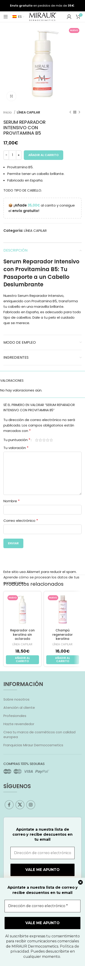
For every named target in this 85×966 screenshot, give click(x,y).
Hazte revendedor (18, 723)
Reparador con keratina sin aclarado (22, 634)
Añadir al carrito (43, 155)
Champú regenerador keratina (62, 634)
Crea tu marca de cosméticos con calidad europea (39, 734)
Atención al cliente (19, 707)
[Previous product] (70, 112)
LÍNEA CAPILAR (28, 112)
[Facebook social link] (12, 805)
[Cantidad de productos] (12, 155)
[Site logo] (42, 16)
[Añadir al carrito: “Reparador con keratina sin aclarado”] (22, 659)
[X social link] (22, 805)
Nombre (11, 501)
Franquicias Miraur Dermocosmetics (33, 745)
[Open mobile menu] (5, 16)
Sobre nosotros (16, 699)
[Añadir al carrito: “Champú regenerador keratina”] (62, 659)
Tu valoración (16, 447)
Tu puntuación (16, 440)
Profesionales (14, 715)
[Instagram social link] (32, 805)
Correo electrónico (20, 520)
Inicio (8, 112)
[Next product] (79, 112)
